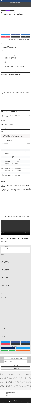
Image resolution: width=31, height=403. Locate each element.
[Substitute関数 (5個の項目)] (23, 380)
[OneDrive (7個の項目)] (11, 377)
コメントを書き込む (15, 368)
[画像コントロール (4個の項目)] (11, 384)
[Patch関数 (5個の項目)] (2, 380)
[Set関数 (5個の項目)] (7, 381)
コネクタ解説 (12, 10)
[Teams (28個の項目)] (8, 375)
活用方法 (5, 64)
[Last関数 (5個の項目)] (29, 380)
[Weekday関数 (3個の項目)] (22, 388)
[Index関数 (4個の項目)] (18, 383)
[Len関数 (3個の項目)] (28, 385)
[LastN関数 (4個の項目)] (13, 383)
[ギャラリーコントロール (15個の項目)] (27, 375)
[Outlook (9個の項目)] (17, 376)
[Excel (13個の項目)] (7, 376)
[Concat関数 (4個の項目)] (2, 385)
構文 (5, 61)
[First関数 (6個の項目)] (25, 377)
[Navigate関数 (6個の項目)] (8, 378)
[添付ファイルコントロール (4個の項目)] (4, 384)
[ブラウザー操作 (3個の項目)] (23, 385)
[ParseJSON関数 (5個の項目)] (16, 381)
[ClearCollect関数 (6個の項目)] (14, 378)
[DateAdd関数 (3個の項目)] (3, 387)
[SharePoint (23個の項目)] (13, 375)
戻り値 (6, 62)
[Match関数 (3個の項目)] (28, 388)
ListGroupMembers (7, 60)
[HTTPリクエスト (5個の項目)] (17, 380)
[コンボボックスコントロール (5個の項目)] (27, 378)
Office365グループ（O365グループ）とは (10, 58)
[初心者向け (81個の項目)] (2, 375)
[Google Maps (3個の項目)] (17, 385)
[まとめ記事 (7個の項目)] (6, 377)
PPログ (7, 391)
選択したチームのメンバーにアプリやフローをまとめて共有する (14, 66)
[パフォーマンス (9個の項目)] (22, 376)
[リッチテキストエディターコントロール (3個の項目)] (12, 387)
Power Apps (7, 10)
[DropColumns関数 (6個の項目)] (20, 378)
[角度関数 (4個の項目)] (29, 384)
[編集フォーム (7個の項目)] (15, 377)
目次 (14, 55)
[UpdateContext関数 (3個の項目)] (15, 388)
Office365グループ (3, 10)
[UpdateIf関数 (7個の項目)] (20, 377)
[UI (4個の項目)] (29, 381)
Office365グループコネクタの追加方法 (10, 57)
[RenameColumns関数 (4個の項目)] (17, 384)
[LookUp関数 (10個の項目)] (12, 376)
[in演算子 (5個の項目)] (21, 381)
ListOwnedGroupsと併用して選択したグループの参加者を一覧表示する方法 (16, 65)
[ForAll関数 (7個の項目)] (2, 377)
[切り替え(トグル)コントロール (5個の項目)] (9, 380)
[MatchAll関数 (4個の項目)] (8, 383)
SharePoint (15, 10)
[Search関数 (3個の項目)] (20, 387)
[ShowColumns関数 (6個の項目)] (3, 378)
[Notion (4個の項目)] (23, 383)
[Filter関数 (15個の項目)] (2, 376)
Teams (19, 10)
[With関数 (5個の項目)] (11, 381)
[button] (15, 37)
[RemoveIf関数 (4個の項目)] (24, 384)
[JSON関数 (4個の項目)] (25, 381)
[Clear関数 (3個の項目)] (2, 388)
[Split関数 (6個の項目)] (29, 377)
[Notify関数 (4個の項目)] (2, 383)
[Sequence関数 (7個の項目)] (28, 376)
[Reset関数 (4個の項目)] (28, 383)
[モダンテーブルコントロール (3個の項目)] (9, 385)
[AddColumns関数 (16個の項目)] (19, 375)
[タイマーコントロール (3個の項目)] (27, 387)
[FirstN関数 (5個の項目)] (2, 381)
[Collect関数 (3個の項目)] (8, 388)
